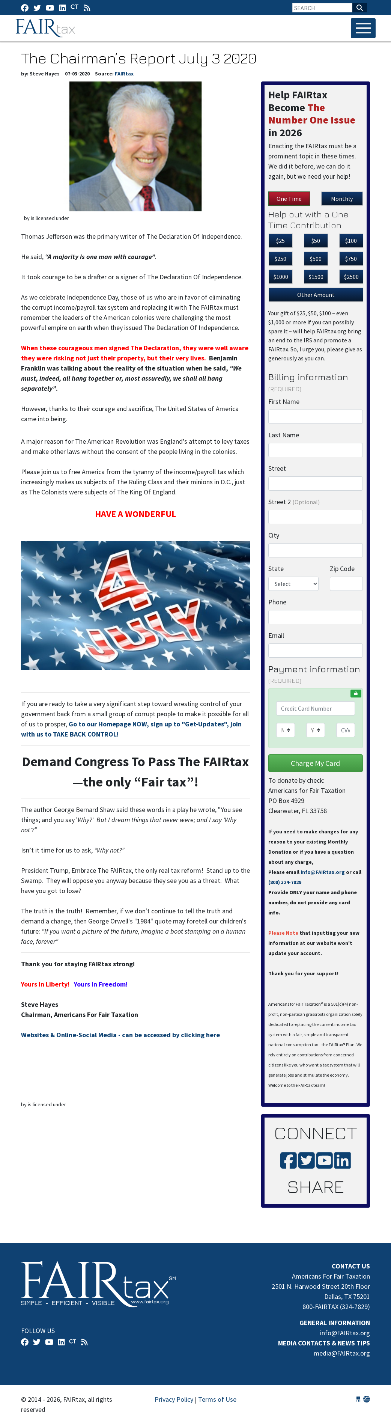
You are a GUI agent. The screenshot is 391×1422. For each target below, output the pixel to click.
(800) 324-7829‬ (284, 882)
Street (277, 468)
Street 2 (294, 501)
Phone (277, 602)
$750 (351, 258)
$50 (315, 240)
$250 (280, 258)
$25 (280, 240)
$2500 (351, 276)
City (273, 535)
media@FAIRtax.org (342, 1353)
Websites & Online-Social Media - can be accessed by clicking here (120, 1034)
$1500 (316, 276)
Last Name (283, 435)
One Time (289, 198)
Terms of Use (217, 1399)
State (276, 568)
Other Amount (316, 294)
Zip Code (342, 568)
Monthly (342, 198)
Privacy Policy (174, 1399)
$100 (351, 240)
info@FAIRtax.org (323, 872)
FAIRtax (46, 28)
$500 (316, 258)
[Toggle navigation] (363, 28)
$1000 (281, 276)
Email (276, 635)
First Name (283, 401)
